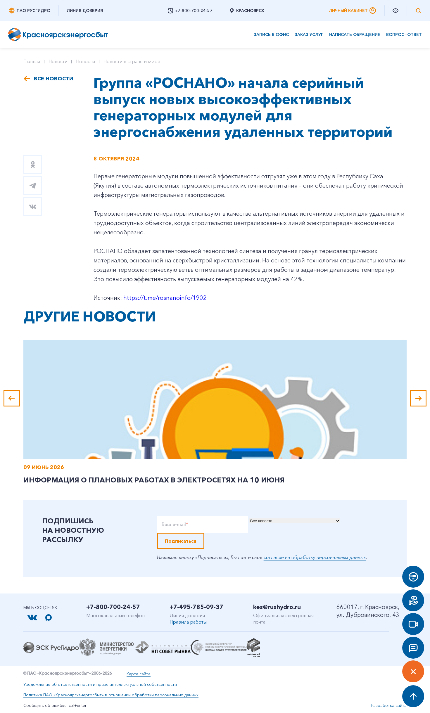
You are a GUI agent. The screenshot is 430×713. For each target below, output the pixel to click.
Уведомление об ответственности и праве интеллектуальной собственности (100, 684)
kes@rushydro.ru (277, 606)
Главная (31, 61)
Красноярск (246, 10)
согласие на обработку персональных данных (315, 557)
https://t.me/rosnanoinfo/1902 (165, 297)
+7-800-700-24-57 (113, 606)
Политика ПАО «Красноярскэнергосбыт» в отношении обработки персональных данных (110, 695)
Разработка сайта (389, 705)
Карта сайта (139, 673)
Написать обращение (354, 34)
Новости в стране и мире (131, 61)
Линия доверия (85, 10)
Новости (58, 61)
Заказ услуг (309, 34)
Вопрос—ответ (404, 34)
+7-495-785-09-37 (196, 606)
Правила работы (188, 622)
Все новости (53, 78)
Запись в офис (271, 34)
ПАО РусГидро (29, 10)
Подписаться (180, 541)
